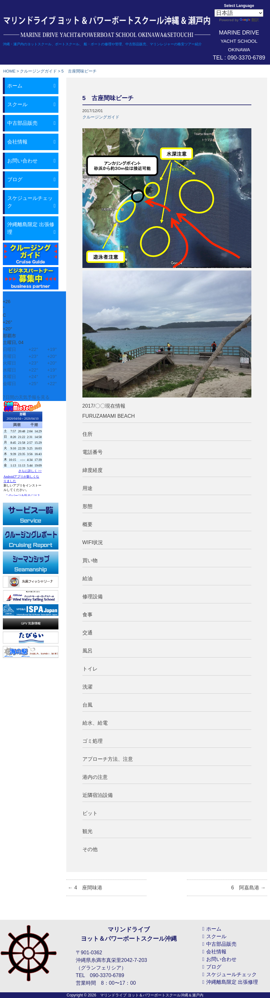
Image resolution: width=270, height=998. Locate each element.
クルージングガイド (38, 71)
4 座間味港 (85, 887)
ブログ (14, 179)
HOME (9, 71)
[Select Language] (238, 13)
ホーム (14, 85)
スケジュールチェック (30, 201)
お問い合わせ (22, 160)
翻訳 (249, 20)
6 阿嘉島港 (248, 887)
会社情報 (17, 141)
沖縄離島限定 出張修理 (30, 228)
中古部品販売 (22, 123)
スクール (17, 104)
